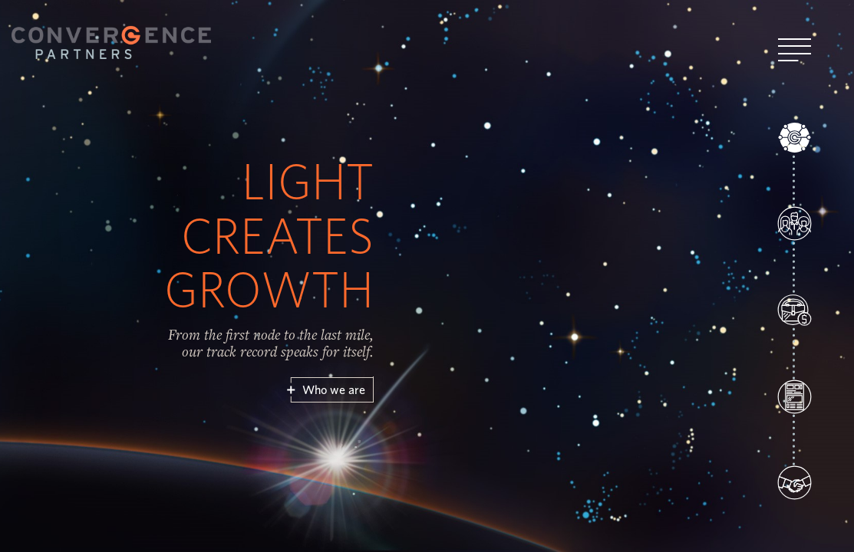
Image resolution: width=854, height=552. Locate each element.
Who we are (333, 390)
